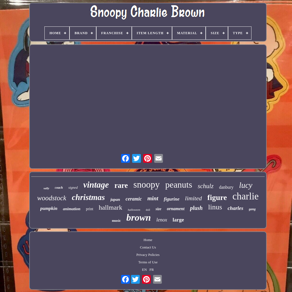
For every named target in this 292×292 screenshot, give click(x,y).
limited (193, 198)
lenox (161, 220)
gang (252, 209)
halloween (134, 209)
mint (152, 198)
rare (121, 185)
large (178, 220)
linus (215, 207)
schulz (206, 186)
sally (46, 188)
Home (148, 240)
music (116, 220)
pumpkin (48, 208)
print (89, 209)
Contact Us (148, 247)
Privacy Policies (147, 255)
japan (115, 199)
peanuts (178, 185)
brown (138, 217)
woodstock (51, 198)
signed (73, 187)
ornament (175, 208)
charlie (245, 196)
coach (59, 188)
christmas (88, 197)
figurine (172, 199)
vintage (96, 185)
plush (196, 208)
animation (71, 209)
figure (217, 197)
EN (144, 269)
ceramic (133, 199)
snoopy (146, 185)
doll (148, 209)
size (158, 209)
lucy (245, 185)
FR (151, 269)
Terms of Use (148, 262)
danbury (226, 187)
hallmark (110, 207)
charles (235, 208)
